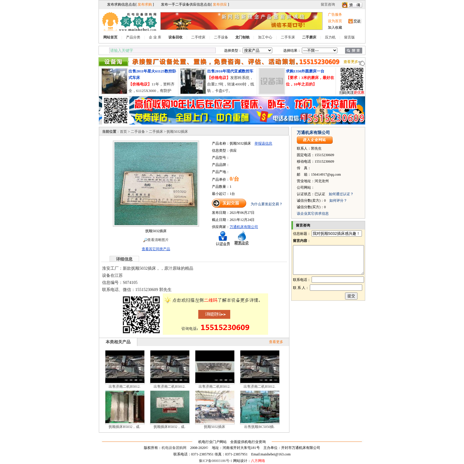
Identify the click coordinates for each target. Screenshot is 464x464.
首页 (123, 132)
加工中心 (265, 37)
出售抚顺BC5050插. (259, 427)
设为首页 (335, 21)
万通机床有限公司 (244, 227)
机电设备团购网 (174, 448)
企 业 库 (155, 37)
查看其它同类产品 (156, 249)
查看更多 (276, 342)
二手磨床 (309, 37)
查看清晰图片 (156, 240)
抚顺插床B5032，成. (124, 427)
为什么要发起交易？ (267, 204)
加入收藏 (335, 27)
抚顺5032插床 (214, 427)
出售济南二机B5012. (124, 386)
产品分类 (133, 37)
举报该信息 (263, 143)
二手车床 (288, 37)
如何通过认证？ (341, 194)
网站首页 (110, 37)
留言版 (349, 37)
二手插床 (156, 132)
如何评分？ (338, 200)
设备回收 (175, 37)
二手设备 (221, 37)
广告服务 (335, 14)
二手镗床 (198, 37)
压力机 (330, 37)
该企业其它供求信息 (313, 213)
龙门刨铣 (242, 37)
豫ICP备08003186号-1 (215, 461)
